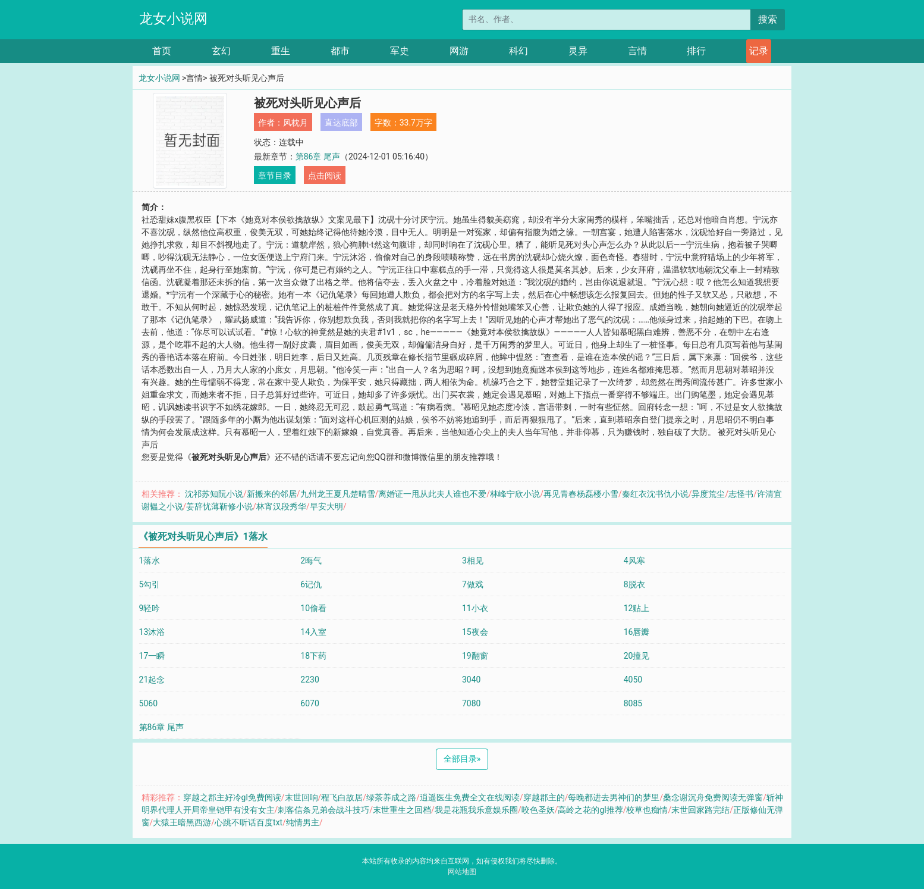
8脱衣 (634, 584)
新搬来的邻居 (272, 494)
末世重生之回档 (402, 810)
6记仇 (311, 584)
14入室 (313, 632)
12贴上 (637, 608)
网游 (459, 51)
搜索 (767, 19)
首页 (161, 51)
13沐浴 (152, 632)
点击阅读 (324, 175)
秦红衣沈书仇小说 (655, 494)
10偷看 (313, 608)
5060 (148, 703)
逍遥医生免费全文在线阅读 (470, 797)
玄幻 (221, 51)
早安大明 (326, 506)
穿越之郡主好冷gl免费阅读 (232, 797)
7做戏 (472, 584)
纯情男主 (302, 822)
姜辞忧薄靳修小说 (219, 506)
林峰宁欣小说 (515, 494)
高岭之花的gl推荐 (590, 810)
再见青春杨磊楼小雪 (580, 494)
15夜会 (475, 632)
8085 (633, 703)
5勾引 (150, 584)
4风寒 (634, 560)
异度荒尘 (708, 494)
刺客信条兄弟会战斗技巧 (323, 810)
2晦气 (311, 560)
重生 (280, 51)
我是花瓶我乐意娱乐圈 (476, 810)
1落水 (150, 560)
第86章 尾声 (318, 156)
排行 (696, 51)
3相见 (472, 560)
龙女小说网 (173, 19)
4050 (633, 679)
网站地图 (462, 872)
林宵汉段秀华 (281, 506)
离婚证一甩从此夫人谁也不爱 (432, 494)
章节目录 (274, 175)
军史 (399, 51)
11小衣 (475, 608)
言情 (637, 51)
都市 (340, 51)
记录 (758, 51)
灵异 (577, 51)
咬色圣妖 (538, 810)
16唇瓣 (637, 632)
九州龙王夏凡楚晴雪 (337, 494)
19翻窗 (475, 656)
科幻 (518, 51)
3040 (471, 679)
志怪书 (740, 494)
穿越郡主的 (544, 797)
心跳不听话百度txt (248, 822)
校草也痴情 (647, 810)
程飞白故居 (342, 797)
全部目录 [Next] (462, 758)
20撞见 (637, 656)
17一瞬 (152, 656)
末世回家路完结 (700, 810)
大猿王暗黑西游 (182, 822)
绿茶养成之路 (391, 797)
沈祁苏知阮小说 (214, 494)
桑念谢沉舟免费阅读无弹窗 (713, 797)
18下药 (313, 656)
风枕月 (295, 122)
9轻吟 (150, 608)
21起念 (152, 679)
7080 (471, 703)
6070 (309, 703)
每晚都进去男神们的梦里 (613, 797)
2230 (309, 679)
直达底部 (341, 122)
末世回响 (301, 797)
